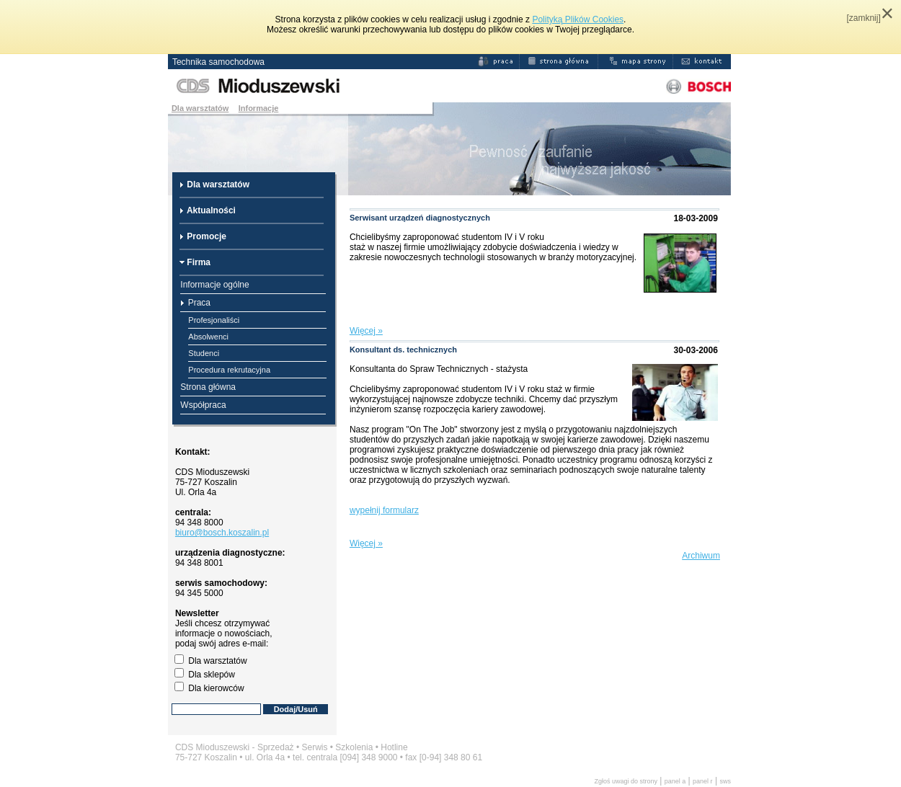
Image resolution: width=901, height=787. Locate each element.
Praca (195, 303)
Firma (194, 262)
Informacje (259, 108)
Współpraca (203, 405)
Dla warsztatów (200, 108)
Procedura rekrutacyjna (229, 369)
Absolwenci (208, 336)
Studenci (203, 353)
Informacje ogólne (214, 285)
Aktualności (207, 210)
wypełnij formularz (384, 510)
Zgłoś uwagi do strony (625, 781)
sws (725, 781)
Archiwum (701, 556)
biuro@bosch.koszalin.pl (222, 533)
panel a (675, 781)
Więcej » (366, 331)
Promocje (202, 236)
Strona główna (208, 387)
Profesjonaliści (213, 320)
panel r (703, 781)
